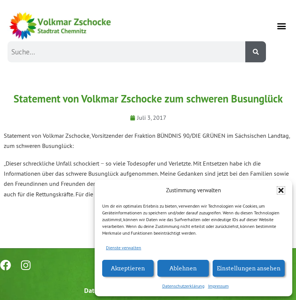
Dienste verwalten (123, 247)
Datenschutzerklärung (183, 286)
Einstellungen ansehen (249, 267)
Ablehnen (183, 267)
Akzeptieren (128, 267)
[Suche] (255, 51)
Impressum (218, 286)
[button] (281, 190)
